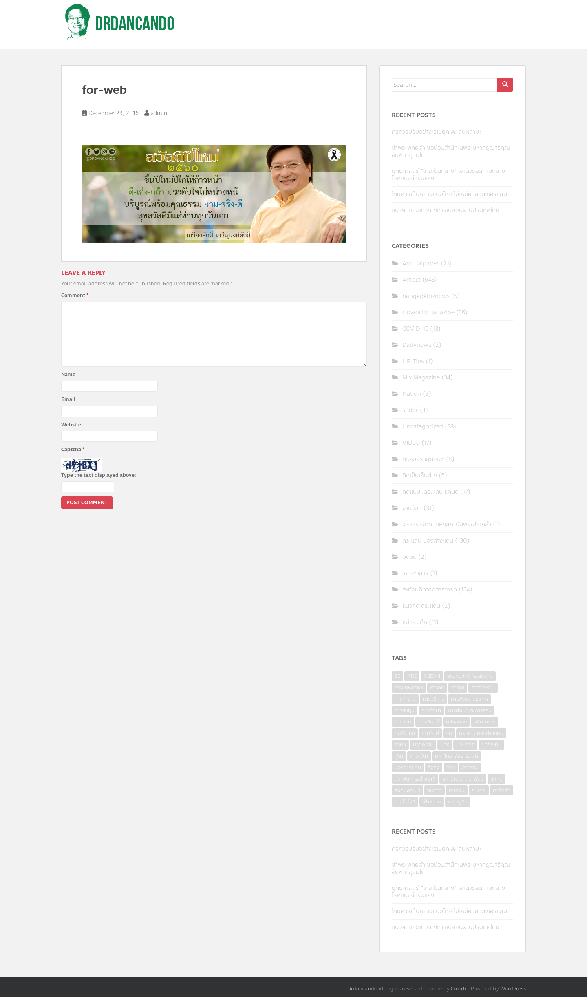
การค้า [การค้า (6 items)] (457, 687)
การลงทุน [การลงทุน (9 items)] (405, 710)
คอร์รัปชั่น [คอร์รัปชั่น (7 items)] (405, 733)
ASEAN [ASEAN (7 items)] (432, 676)
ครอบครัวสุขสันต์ (423, 459)
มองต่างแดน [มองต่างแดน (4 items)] (408, 767)
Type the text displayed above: (98, 475)
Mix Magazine (421, 377)
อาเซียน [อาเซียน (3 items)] (457, 790)
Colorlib (460, 989)
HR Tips (413, 361)
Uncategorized (422, 426)
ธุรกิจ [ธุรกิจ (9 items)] (400, 744)
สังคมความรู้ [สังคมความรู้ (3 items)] (407, 790)
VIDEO (411, 443)
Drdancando (362, 989)
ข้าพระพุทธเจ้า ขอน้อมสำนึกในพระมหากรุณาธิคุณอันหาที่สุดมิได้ (451, 151)
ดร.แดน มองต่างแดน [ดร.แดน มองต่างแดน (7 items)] (481, 733)
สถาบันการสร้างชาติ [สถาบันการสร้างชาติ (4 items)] (415, 779)
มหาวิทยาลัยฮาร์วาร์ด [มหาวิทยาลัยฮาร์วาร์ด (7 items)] (456, 756)
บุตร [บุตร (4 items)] (444, 744)
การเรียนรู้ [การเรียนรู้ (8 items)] (428, 722)
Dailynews (416, 345)
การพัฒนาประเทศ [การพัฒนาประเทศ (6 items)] (469, 699)
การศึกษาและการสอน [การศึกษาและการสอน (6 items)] (470, 710)
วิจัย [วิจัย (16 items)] (450, 767)
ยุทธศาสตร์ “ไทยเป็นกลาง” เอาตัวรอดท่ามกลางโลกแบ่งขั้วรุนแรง (448, 175)
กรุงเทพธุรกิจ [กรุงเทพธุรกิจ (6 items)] (409, 687)
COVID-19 (415, 328)
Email (68, 399)
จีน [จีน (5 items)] (449, 733)
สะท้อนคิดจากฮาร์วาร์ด (429, 589)
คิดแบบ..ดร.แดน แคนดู (430, 491)
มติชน (409, 557)
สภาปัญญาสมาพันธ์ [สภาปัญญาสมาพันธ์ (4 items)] (462, 779)
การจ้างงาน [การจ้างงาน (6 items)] (483, 687)
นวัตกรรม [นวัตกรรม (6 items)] (423, 744)
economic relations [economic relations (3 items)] (470, 676)
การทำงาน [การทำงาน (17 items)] (405, 699)
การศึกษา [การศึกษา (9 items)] (431, 710)
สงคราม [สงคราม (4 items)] (470, 767)
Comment (74, 295)
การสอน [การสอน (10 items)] (403, 722)
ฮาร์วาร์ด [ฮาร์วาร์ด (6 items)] (501, 790)
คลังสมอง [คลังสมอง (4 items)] (456, 722)
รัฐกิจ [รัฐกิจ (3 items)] (433, 767)
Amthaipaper (420, 263)
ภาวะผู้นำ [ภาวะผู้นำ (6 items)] (419, 756)
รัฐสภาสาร (415, 573)
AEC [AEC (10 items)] (412, 676)
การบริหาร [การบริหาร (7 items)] (433, 699)
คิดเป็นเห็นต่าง (419, 475)
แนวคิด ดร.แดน (421, 606)
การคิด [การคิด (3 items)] (437, 687)
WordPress (513, 989)
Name (68, 374)
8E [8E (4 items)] (397, 676)
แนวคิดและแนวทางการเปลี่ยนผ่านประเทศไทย (445, 210)
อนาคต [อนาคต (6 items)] (434, 790)
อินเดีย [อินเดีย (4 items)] (479, 790)
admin (159, 113)
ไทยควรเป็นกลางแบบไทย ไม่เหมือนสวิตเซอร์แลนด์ (451, 194)
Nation (411, 394)
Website (71, 424)
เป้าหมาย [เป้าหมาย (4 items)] (431, 801)
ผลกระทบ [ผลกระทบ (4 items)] (491, 744)
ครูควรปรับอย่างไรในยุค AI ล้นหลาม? (436, 132)
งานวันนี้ (412, 508)
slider (410, 410)
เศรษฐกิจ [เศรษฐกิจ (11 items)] (458, 801)
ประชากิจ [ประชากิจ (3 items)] (465, 744)
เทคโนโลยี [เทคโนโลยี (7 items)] (405, 801)
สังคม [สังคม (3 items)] (496, 779)
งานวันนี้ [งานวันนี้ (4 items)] (430, 733)
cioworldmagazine (428, 312)
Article (411, 280)
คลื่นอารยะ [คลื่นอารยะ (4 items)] (484, 722)
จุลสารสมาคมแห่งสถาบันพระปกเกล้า (446, 524)
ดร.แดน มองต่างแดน (427, 540)
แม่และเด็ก (414, 622)
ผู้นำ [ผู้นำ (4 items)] (399, 756)
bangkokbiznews (426, 296)
